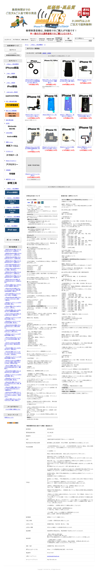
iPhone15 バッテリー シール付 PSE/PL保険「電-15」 (84, 115)
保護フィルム (12, 145)
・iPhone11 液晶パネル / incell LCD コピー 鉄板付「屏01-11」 (12, 285)
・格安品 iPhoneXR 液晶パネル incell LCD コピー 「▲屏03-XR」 (12, 257)
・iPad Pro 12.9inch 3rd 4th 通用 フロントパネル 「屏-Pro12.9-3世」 (12, 344)
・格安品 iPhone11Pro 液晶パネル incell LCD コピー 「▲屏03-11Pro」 (12, 281)
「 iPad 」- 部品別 (12, 76)
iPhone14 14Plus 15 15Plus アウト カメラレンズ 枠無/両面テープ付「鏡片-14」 (32, 81)
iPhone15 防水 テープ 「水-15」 (50, 115)
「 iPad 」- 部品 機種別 (12, 229)
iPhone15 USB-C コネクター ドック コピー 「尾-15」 (32, 115)
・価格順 (44, 53)
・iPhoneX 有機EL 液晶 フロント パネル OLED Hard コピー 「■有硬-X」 (12, 367)
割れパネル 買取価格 (12, 113)
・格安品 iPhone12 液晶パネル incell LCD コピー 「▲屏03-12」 (12, 272)
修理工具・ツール (12, 182)
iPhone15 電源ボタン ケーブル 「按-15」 (84, 147)
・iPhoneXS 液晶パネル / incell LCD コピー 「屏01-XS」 (12, 348)
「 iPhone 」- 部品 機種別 (12, 191)
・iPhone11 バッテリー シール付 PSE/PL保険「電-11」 (12, 318)
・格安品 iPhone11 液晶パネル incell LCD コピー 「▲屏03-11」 (12, 261)
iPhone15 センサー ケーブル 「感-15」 (84, 80)
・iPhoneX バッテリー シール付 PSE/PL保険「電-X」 (12, 334)
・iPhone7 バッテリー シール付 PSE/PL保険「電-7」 (12, 375)
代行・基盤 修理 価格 (12, 104)
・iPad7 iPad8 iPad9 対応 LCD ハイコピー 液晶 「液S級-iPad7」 (12, 265)
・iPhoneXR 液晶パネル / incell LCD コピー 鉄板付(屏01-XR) (12, 310)
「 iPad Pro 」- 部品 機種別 (12, 201)
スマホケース (12, 154)
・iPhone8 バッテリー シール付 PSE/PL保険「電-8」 (12, 303)
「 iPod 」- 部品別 (12, 85)
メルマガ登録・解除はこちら (12, 409)
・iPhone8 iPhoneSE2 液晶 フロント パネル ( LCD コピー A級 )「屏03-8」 (12, 299)
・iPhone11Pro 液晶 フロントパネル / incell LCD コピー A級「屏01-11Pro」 (12, 383)
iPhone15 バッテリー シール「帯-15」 (32, 174)
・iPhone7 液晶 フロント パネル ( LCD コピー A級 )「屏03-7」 (12, 399)
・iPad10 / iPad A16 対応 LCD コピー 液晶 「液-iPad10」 (12, 269)
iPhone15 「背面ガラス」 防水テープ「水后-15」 (67, 115)
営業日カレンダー (9, 417)
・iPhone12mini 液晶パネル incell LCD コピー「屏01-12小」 (12, 330)
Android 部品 (12, 135)
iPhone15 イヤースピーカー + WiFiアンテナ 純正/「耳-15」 (49, 147)
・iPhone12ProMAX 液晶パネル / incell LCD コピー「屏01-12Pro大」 (12, 326)
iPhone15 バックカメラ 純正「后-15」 (67, 147)
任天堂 (12, 126)
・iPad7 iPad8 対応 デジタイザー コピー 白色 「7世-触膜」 (12, 294)
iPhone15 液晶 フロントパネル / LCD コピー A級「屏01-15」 (67, 81)
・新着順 (48, 53)
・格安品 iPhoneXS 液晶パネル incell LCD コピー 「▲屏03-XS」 (12, 254)
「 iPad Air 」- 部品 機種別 (12, 210)
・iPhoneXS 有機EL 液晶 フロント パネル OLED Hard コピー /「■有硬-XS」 (12, 389)
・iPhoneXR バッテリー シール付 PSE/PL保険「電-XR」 (12, 379)
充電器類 (12, 173)
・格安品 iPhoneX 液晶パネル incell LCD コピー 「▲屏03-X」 (12, 250)
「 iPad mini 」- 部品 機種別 (12, 219)
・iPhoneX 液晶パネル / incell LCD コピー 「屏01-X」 (12, 307)
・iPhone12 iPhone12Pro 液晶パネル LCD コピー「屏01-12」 (12, 314)
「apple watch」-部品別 (12, 95)
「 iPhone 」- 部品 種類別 (12, 67)
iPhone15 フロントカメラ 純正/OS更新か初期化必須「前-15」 (32, 148)
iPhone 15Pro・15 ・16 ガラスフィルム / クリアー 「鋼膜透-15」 (49, 81)
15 (44, 44)
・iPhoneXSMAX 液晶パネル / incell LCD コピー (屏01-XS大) (12, 371)
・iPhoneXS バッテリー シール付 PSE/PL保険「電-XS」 (12, 357)
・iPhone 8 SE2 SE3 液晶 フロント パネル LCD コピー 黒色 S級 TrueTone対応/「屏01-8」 (12, 290)
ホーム (26, 44)
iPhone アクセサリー (12, 163)
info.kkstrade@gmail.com (53, 556)
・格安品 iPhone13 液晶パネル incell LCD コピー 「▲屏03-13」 (12, 276)
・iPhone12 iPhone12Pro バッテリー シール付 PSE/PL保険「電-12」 (12, 339)
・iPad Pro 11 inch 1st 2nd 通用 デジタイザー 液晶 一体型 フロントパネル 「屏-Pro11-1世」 (12, 362)
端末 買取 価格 (9, 120)
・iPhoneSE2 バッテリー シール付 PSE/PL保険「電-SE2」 (12, 322)
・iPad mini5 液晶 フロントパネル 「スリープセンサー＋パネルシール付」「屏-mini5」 (12, 353)
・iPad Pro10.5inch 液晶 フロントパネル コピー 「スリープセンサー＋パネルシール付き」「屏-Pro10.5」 (12, 394)
